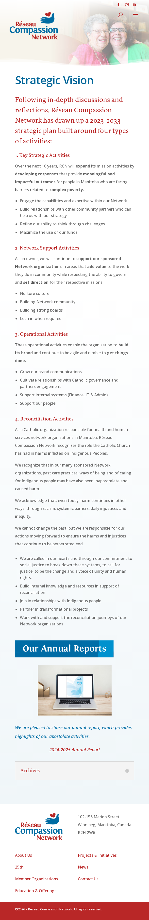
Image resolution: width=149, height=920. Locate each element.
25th (19, 867)
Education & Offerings (35, 890)
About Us (23, 855)
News (83, 867)
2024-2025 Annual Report (74, 750)
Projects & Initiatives (97, 855)
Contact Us (88, 879)
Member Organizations (36, 879)
